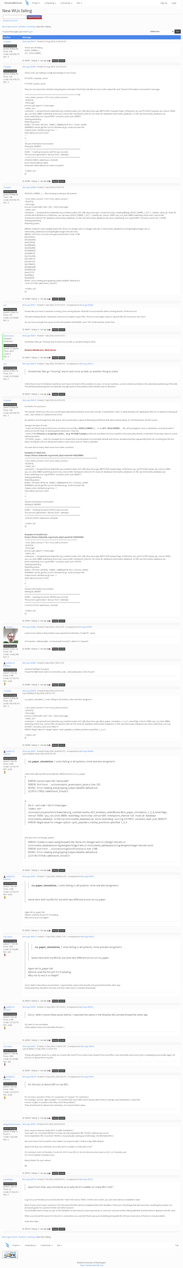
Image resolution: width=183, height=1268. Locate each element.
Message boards (9, 26)
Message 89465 (29, 66)
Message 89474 (29, 363)
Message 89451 (29, 41)
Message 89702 (29, 1124)
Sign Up (164, 3)
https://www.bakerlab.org (91, 1265)
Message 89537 (29, 1046)
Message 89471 (29, 305)
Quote (61, 60)
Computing (50, 3)
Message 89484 (29, 627)
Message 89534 (29, 936)
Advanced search (10, 20)
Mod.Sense (9, 335)
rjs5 (5, 305)
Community (66, 3)
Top (177, 1245)
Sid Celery (7, 936)
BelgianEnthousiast (12, 1124)
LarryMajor (8, 1179)
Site (79, 3)
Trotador (7, 41)
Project (36, 3)
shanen (9, 627)
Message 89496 (29, 691)
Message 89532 (29, 876)
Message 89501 (29, 751)
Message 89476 (29, 400)
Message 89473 (29, 335)
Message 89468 (29, 187)
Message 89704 (29, 1179)
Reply (55, 60)
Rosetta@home (13, 3)
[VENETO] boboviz (8, 664)
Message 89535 (29, 1007)
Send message (10, 46)
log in (30, 31)
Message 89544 (29, 1076)
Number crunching (27, 26)
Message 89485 (29, 663)
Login (174, 3)
